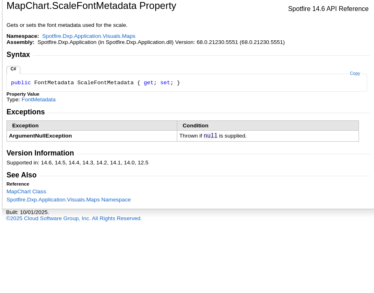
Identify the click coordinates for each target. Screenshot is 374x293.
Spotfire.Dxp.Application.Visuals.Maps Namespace (69, 200)
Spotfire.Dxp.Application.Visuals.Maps (88, 36)
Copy (355, 73)
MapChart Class (26, 191)
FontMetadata (39, 99)
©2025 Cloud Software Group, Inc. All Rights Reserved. (74, 218)
